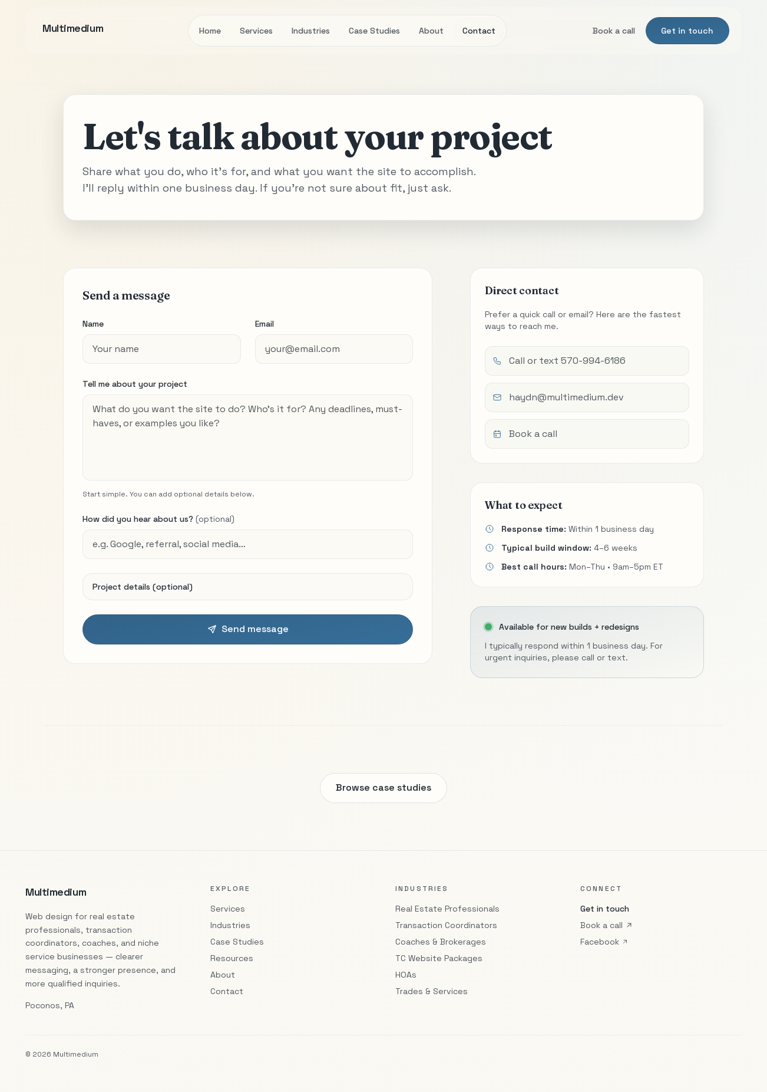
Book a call (614, 30)
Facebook (604, 941)
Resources (231, 958)
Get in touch (687, 30)
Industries (311, 30)
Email (264, 323)
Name (93, 323)
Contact (479, 31)
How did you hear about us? (158, 519)
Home (210, 30)
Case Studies (374, 30)
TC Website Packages (438, 958)
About (431, 30)
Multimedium (55, 892)
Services (256, 30)
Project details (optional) (142, 586)
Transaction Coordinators (446, 925)
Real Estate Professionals (447, 908)
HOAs (405, 974)
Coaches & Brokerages (440, 941)
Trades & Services (431, 991)
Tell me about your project (134, 384)
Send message (248, 629)
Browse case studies (383, 791)
